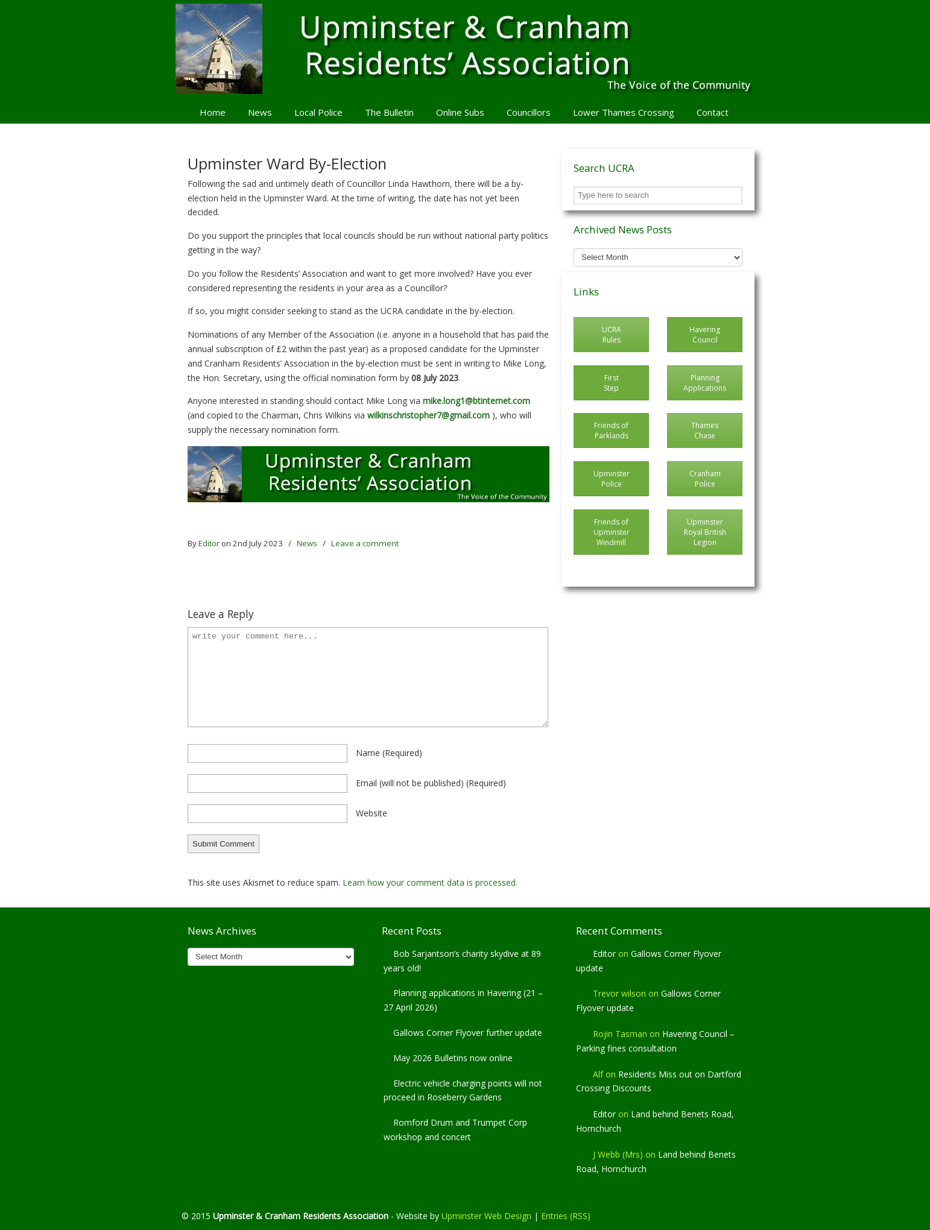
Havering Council (704, 334)
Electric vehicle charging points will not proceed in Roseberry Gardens (463, 1090)
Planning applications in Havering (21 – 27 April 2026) (463, 1000)
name (389, 752)
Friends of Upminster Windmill (611, 532)
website (371, 813)
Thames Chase (704, 430)
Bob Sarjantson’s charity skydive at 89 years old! (462, 961)
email (431, 783)
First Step (611, 383)
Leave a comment (365, 543)
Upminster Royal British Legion (705, 532)
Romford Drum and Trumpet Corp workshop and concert (455, 1130)
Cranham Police (705, 478)
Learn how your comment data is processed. (430, 882)
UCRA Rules (611, 334)
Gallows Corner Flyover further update (467, 1032)
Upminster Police (611, 478)
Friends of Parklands (611, 430)
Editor (209, 543)
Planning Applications (704, 383)
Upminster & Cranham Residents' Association (465, 49)
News (307, 543)
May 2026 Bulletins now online (453, 1058)
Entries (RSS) (565, 1216)
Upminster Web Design (486, 1216)
